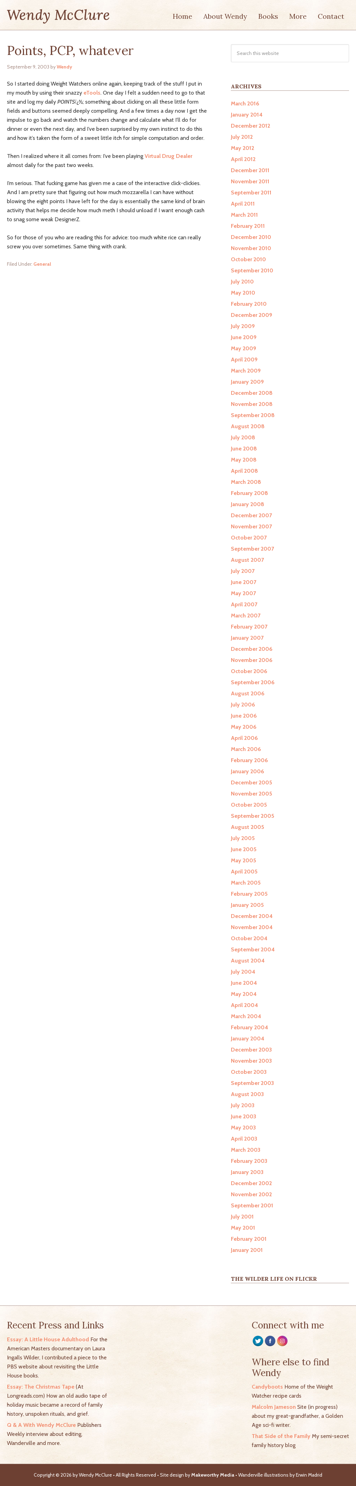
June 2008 (244, 448)
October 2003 (249, 1072)
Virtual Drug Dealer (168, 156)
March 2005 (246, 882)
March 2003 (245, 1150)
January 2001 (247, 1250)
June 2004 (244, 983)
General (42, 264)
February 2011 (248, 226)
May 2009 (243, 348)
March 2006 (246, 749)
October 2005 (249, 804)
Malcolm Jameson (274, 1407)
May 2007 (243, 593)
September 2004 (253, 949)
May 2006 (244, 727)
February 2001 (249, 1239)
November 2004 (252, 927)
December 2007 (251, 515)
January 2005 (247, 905)
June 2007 (243, 582)
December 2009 (251, 315)
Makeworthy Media (212, 1475)
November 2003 (251, 1060)
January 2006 (247, 771)
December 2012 (250, 125)
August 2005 (247, 827)
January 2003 (247, 1172)
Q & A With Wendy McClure (41, 1425)
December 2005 (251, 782)
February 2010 (249, 304)
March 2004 (246, 1016)
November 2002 (251, 1194)
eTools (91, 92)
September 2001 (252, 1205)
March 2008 (246, 482)
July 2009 (243, 326)
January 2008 (247, 504)
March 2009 (246, 370)
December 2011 (250, 170)
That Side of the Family (281, 1436)
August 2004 (248, 960)
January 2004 (247, 1038)
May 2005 (243, 860)
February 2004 (249, 1027)
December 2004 (252, 916)
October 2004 (249, 938)
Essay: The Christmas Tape (40, 1386)
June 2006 (244, 715)
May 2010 (243, 292)
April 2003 (244, 1138)
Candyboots (267, 1386)
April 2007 (244, 604)
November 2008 (252, 404)
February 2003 (249, 1161)
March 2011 (244, 214)
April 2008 (244, 471)
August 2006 (248, 693)
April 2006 (244, 738)
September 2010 (252, 270)
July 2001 (242, 1216)
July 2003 (242, 1105)
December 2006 (252, 649)
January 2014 (246, 114)
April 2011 (243, 203)
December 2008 (252, 393)
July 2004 (243, 971)
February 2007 (249, 626)
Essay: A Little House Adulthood (48, 1339)
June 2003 (243, 1116)
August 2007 (247, 560)
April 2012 (243, 159)
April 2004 (244, 1005)
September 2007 (252, 548)
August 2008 (248, 426)
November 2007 (251, 526)
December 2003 (251, 1049)
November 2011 (250, 181)
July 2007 (242, 571)
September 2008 (253, 415)
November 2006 (252, 660)
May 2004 (244, 994)
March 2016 (245, 103)
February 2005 (249, 893)
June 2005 (244, 849)
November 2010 (251, 248)
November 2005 (251, 793)
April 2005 (244, 871)
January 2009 (247, 381)
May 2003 (243, 1127)
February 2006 (249, 760)
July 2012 (242, 137)
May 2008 (244, 459)
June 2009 (244, 337)
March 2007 (245, 615)
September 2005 (252, 816)
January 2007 (247, 637)
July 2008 (243, 437)
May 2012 (242, 148)
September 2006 (253, 682)
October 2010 (248, 259)
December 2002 (251, 1183)
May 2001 (243, 1227)
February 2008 (249, 493)
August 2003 (247, 1094)
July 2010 (242, 281)
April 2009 (244, 359)
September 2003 (252, 1083)
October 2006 (249, 671)
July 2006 (243, 704)
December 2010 (251, 237)
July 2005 (243, 838)
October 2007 (249, 537)
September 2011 (251, 192)
